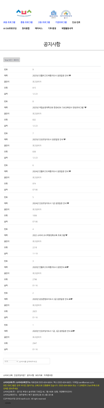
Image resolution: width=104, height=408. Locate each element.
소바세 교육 (8, 375)
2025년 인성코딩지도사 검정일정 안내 (48, 139)
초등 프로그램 (9, 22)
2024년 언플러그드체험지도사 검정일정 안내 (50, 171)
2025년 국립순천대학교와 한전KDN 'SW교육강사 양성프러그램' (58, 107)
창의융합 (26, 28)
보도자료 (38, 375)
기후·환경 (52, 28)
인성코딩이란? (20, 375)
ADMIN (8, 403)
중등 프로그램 (26, 22)
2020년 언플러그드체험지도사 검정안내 (48, 267)
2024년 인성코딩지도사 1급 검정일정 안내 (49, 203)
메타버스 (39, 28)
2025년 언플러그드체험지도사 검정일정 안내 (50, 75)
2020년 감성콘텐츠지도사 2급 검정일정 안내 (50, 299)
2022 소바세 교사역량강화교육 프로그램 (48, 235)
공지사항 (30, 375)
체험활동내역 (67, 28)
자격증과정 (48, 375)
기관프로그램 (61, 22)
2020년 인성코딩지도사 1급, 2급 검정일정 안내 (51, 331)
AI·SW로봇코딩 (10, 28)
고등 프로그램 (44, 22)
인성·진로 (76, 22)
